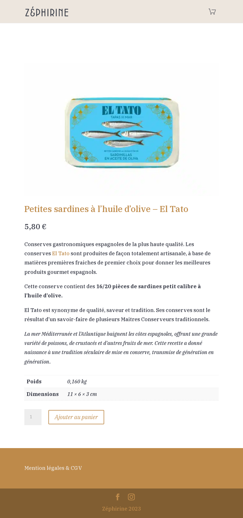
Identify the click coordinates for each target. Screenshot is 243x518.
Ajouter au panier (76, 417)
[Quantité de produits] (33, 417)
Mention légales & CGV (53, 468)
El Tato (61, 253)
